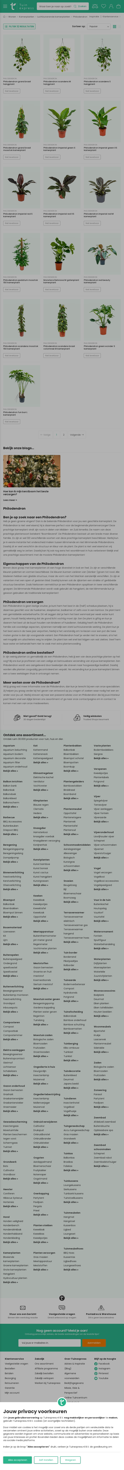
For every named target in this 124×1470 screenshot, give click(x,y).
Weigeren (70, 1460)
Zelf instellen (46, 1460)
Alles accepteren (17, 1460)
